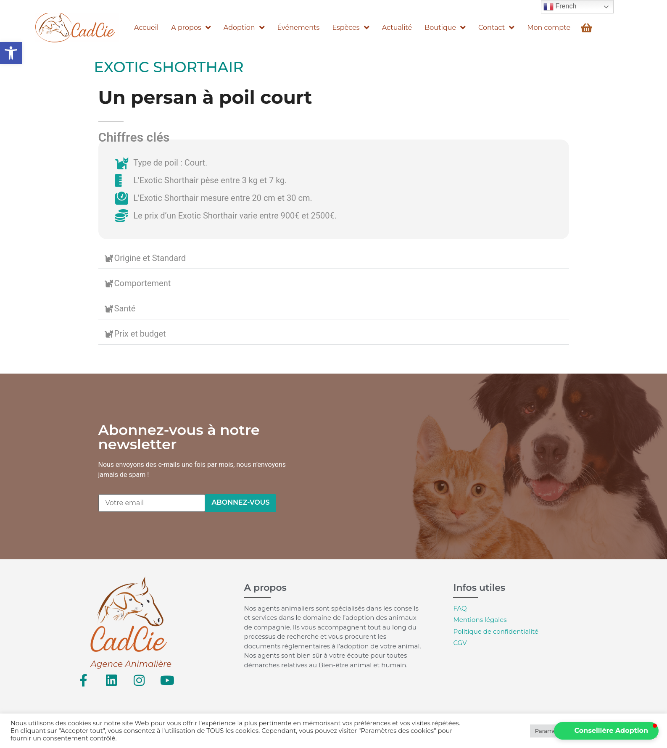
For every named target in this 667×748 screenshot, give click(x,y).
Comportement (142, 283)
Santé (125, 308)
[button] (11, 53)
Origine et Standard (150, 258)
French (559, 7)
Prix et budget (140, 334)
